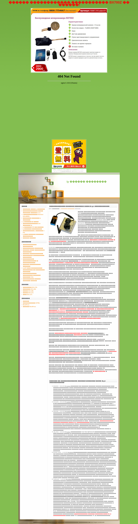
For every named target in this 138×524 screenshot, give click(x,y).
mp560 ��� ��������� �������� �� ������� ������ (34, 269)
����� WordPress (29, 306)
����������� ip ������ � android (96, 353)
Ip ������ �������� (87, 181)
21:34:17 (69, 431)
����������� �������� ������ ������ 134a (32, 275)
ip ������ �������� (32, 229)
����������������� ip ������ (65, 360)
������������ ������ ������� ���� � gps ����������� (79, 206)
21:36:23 (69, 479)
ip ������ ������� (67, 208)
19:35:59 (69, 401)
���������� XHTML (31, 303)
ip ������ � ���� (31, 221)
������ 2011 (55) (29, 289)
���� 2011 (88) (28, 291)
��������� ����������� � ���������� (30, 260)
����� (26, 301)
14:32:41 (69, 386)
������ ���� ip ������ (34, 209)
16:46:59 (68, 411)
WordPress (26, 304)
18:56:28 (71, 452)
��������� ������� (33, 248)
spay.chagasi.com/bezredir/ (97, 522)
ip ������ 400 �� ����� (33, 227)
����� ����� (29, 238)
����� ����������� (33, 253)
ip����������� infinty (58, 351)
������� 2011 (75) (30, 287)
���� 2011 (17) (28, 292)
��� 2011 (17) (27, 294)
